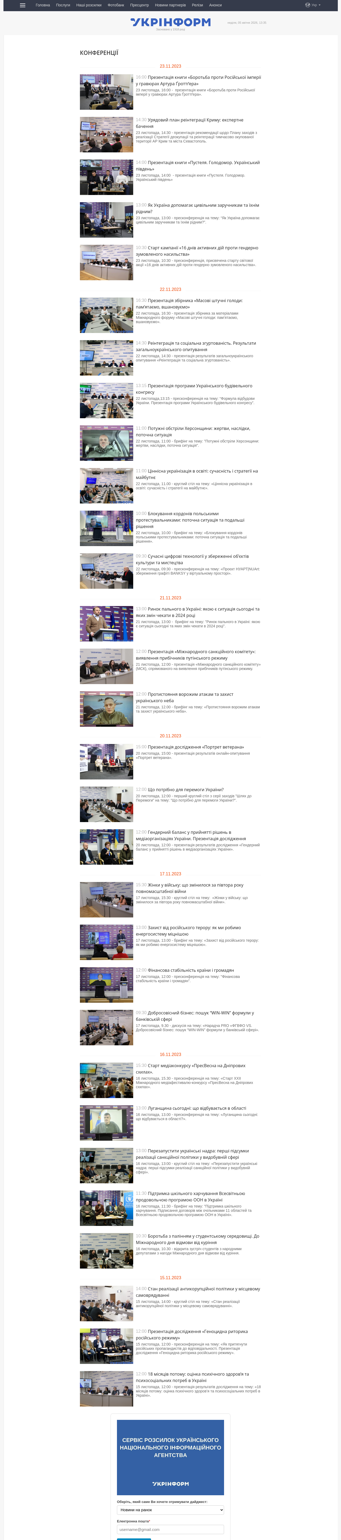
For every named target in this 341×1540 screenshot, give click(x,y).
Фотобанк (116, 5)
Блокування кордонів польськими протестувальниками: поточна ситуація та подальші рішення (190, 520)
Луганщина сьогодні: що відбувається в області (197, 1108)
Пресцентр (139, 5)
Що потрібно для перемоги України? (186, 790)
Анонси (215, 5)
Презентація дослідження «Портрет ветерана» (196, 747)
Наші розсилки (89, 5)
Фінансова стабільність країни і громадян (191, 970)
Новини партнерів (170, 5)
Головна (43, 5)
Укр (314, 5)
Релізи (197, 5)
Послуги (63, 5)
